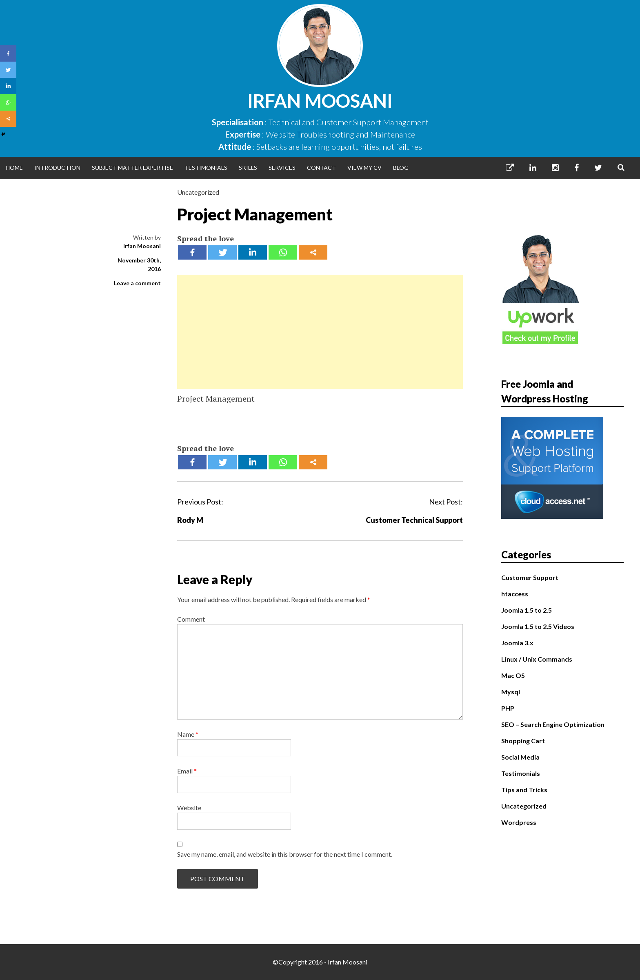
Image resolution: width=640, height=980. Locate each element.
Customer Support (529, 577)
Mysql (510, 692)
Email (187, 771)
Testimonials (205, 167)
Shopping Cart (523, 740)
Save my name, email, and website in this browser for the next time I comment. (284, 854)
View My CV (364, 167)
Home (14, 167)
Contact (321, 167)
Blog (401, 167)
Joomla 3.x (517, 643)
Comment (191, 619)
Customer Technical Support (414, 520)
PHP (507, 708)
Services (282, 167)
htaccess (514, 594)
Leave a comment (137, 283)
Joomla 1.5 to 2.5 (526, 610)
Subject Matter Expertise (132, 167)
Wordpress (518, 822)
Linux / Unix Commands (536, 659)
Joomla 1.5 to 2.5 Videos (537, 626)
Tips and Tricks (524, 789)
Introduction (57, 167)
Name (187, 734)
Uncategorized (198, 192)
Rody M (190, 520)
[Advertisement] (320, 332)
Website (189, 807)
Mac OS (513, 675)
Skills (248, 167)
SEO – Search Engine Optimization (552, 724)
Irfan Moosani (320, 101)
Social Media (520, 757)
